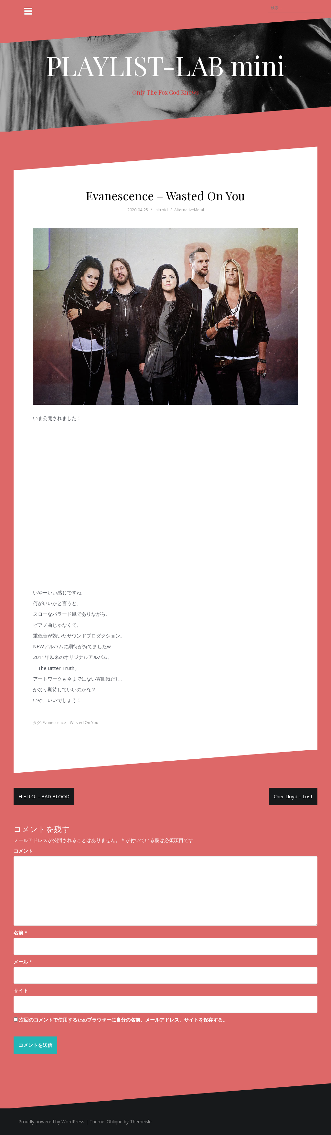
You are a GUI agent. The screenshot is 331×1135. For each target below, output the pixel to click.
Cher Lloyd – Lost (293, 796)
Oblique (115, 1121)
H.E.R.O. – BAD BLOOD (43, 796)
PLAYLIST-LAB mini (165, 65)
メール (23, 961)
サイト (21, 990)
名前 (20, 932)
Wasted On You (84, 722)
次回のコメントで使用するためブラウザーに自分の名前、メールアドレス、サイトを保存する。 (123, 1019)
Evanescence (54, 722)
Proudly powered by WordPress (51, 1121)
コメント (23, 851)
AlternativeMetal (189, 210)
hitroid (161, 210)
